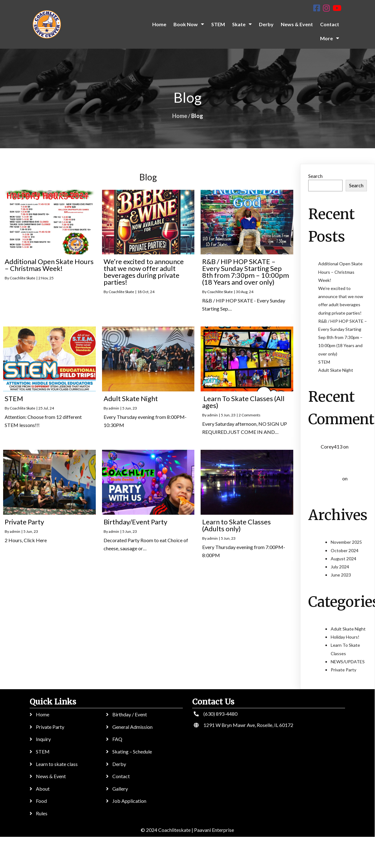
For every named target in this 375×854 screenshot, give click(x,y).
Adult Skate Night (335, 370)
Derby (119, 764)
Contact (120, 776)
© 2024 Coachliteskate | (166, 830)
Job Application (129, 801)
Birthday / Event (129, 714)
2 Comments (250, 415)
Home (179, 115)
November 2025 (346, 542)
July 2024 (340, 566)
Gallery (120, 789)
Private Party (343, 669)
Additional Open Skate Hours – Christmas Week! (340, 271)
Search (315, 176)
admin (114, 408)
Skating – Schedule (132, 751)
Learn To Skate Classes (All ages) (341, 456)
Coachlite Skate (22, 278)
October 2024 (344, 550)
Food (41, 801)
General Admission (132, 727)
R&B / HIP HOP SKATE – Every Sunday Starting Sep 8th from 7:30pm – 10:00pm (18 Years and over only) (342, 337)
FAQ (117, 739)
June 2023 (341, 574)
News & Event (51, 776)
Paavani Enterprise (213, 830)
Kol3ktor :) (331, 478)
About (43, 789)
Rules (41, 813)
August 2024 (343, 558)
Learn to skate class (57, 764)
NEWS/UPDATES (348, 661)
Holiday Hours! (345, 637)
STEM (324, 362)
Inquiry (43, 739)
